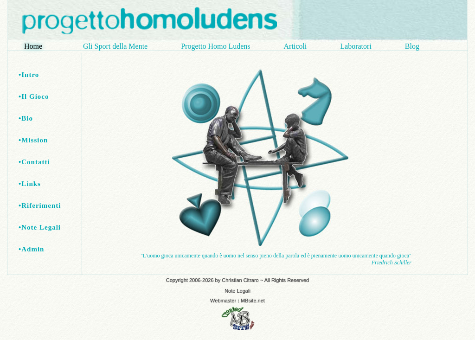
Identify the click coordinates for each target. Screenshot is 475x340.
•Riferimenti (40, 205)
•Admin (31, 249)
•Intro (29, 74)
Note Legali (237, 291)
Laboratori (356, 46)
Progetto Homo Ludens (215, 46)
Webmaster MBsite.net (237, 300)
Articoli (295, 46)
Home (37, 46)
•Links (30, 183)
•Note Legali (40, 227)
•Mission (33, 140)
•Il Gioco (34, 96)
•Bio (26, 118)
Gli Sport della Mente (115, 46)
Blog (412, 46)
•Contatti (34, 162)
